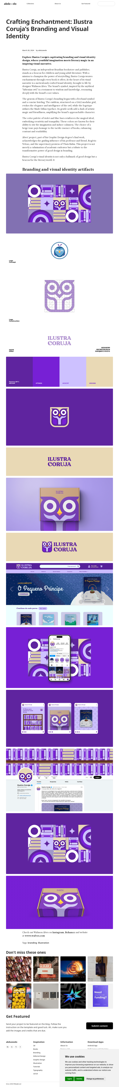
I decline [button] (79, 1079)
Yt (16, 1047)
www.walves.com (35, 936)
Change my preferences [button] (95, 1079)
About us (58, 4)
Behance (70, 932)
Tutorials (36, 1067)
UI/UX (35, 1074)
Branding (36, 1053)
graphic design (39, 1060)
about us (64, 1045)
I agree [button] (69, 1079)
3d (34, 1045)
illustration (43, 942)
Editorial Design (39, 1056)
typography (37, 1070)
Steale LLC (18, 1084)
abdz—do (10, 4)
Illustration (37, 1063)
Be (7, 1047)
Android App (92, 1045)
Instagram (58, 932)
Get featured (85, 4)
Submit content (100, 1025)
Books (35, 1049)
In (12, 1047)
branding (32, 942)
